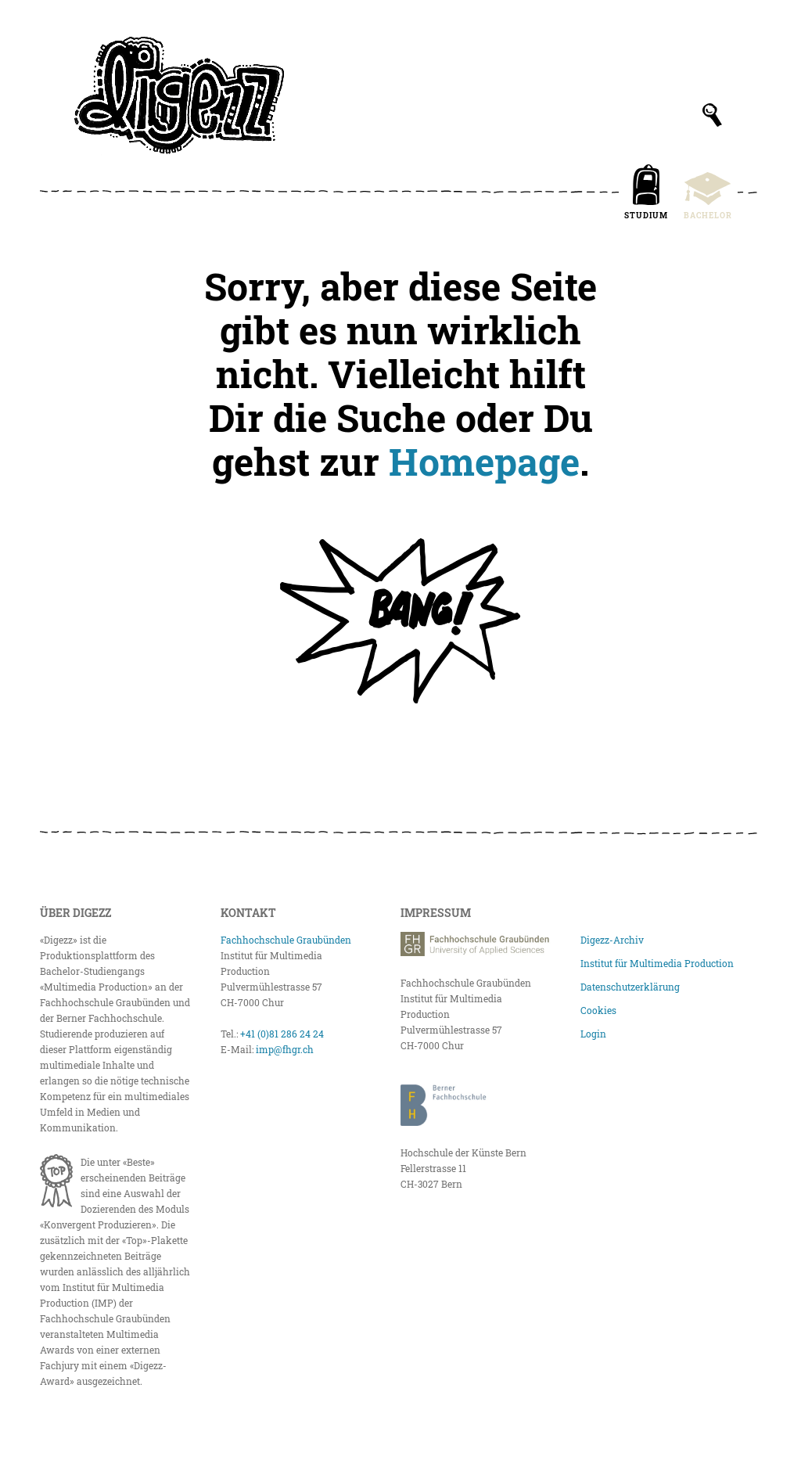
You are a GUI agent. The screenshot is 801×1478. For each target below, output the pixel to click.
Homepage (484, 461)
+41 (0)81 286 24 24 (282, 1033)
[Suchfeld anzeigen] (712, 115)
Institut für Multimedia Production (657, 963)
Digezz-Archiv (612, 939)
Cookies (598, 1010)
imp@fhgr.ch (285, 1049)
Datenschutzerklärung (630, 986)
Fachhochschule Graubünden (286, 939)
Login (593, 1033)
